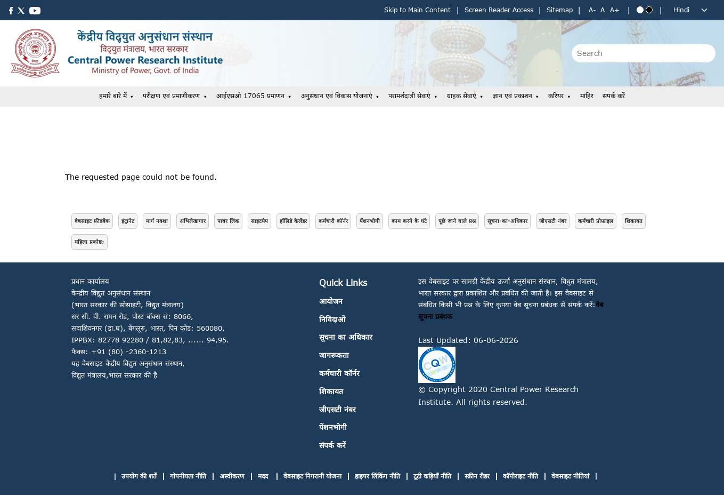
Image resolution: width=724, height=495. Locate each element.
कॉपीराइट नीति (520, 476)
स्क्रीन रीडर (477, 476)
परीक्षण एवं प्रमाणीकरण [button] (171, 96)
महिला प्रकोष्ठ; (89, 241)
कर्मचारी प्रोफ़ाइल (595, 221)
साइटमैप (259, 221)
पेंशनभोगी (370, 221)
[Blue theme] (640, 9)
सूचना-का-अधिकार (507, 221)
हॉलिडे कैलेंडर (293, 221)
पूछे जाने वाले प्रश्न (457, 221)
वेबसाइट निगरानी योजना (312, 476)
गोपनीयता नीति (188, 476)
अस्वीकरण (232, 476)
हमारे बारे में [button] (113, 96)
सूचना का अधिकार (345, 336)
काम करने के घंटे (409, 221)
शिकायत (633, 221)
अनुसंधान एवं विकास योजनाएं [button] (336, 96)
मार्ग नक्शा (157, 221)
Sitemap (560, 10)
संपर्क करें (614, 96)
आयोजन (331, 301)
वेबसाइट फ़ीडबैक (92, 221)
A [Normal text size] (602, 10)
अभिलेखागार (193, 221)
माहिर (586, 96)
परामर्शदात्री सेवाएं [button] (409, 96)
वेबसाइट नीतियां (570, 476)
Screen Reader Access (499, 10)
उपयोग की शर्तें (139, 476)
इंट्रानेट (127, 221)
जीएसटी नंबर (552, 221)
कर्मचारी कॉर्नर (333, 221)
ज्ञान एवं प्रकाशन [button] (512, 96)
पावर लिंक (228, 221)
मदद (264, 476)
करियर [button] (556, 96)
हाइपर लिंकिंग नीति (377, 476)
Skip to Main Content (417, 10)
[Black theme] (649, 9)
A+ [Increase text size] (615, 10)
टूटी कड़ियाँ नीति (432, 476)
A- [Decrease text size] (592, 10)
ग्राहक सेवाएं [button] (461, 96)
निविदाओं (332, 319)
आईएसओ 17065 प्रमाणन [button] (250, 96)
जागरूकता (334, 355)
